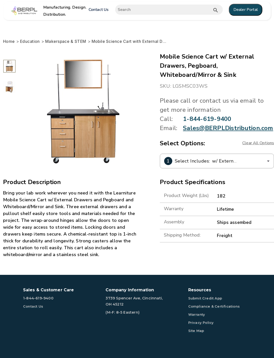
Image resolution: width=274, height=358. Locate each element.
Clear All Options (258, 143)
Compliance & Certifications (214, 306)
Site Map (196, 331)
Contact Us (99, 9)
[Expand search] (169, 9)
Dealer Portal (245, 9)
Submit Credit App (205, 298)
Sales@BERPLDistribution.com (228, 128)
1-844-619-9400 (207, 119)
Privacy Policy (201, 322)
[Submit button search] (216, 10)
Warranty (196, 314)
